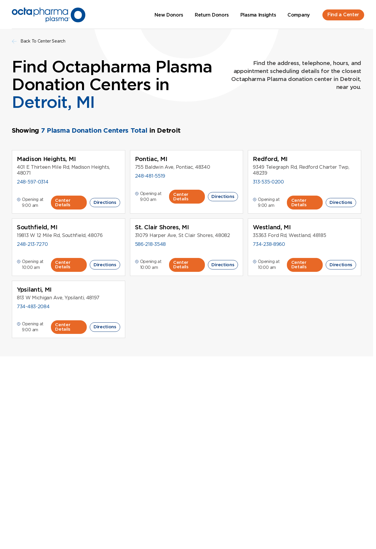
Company (298, 15)
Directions (105, 202)
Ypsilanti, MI (34, 289)
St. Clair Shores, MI (162, 227)
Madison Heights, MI (46, 159)
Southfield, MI (37, 227)
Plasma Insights (258, 15)
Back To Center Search (38, 41)
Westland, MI (271, 227)
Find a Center (343, 14)
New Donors (169, 15)
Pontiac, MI (151, 159)
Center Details (62, 202)
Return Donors (212, 15)
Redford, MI (270, 159)
